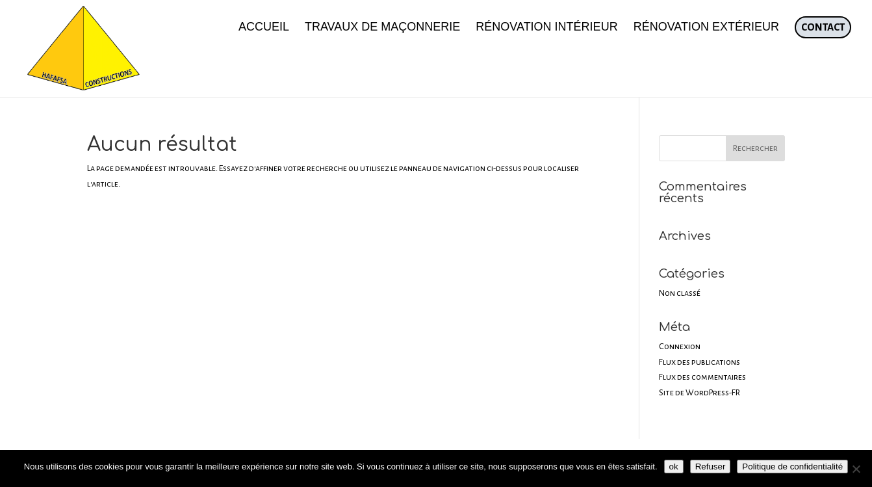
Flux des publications (699, 362)
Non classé (679, 293)
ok (673, 466)
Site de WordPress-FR (699, 392)
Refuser (710, 466)
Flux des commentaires (702, 377)
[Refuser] (855, 468)
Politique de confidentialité (792, 466)
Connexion (679, 346)
